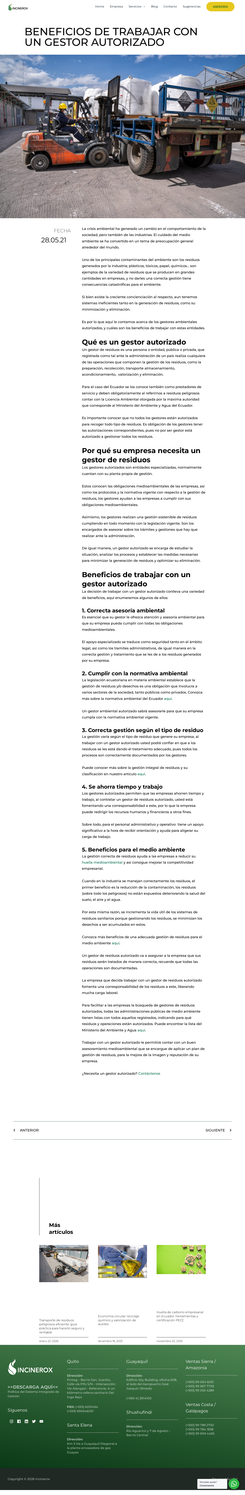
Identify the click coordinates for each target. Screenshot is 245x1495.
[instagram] (11, 1426)
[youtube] (41, 1426)
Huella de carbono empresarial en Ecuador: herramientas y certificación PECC (180, 1321)
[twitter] (33, 1426)
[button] (220, 9)
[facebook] (18, 1426)
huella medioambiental (102, 867)
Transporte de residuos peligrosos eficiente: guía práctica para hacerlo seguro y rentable (61, 1331)
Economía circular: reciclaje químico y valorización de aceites (118, 1325)
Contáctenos (149, 1079)
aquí (168, 704)
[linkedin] (26, 1426)
